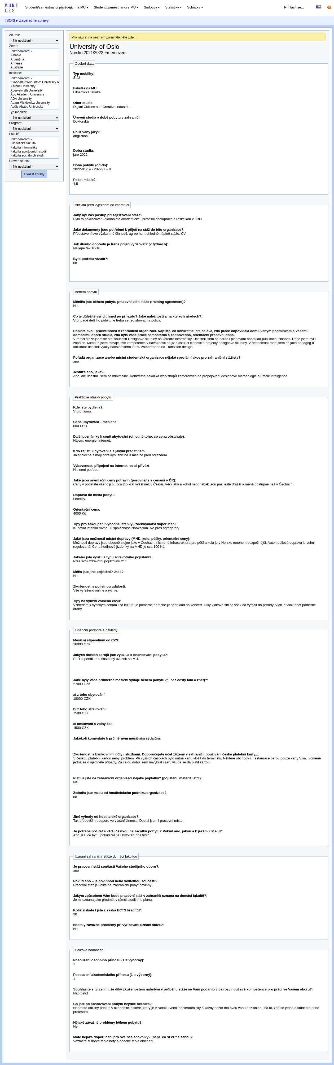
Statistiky (172, 7)
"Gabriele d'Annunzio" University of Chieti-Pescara (34, 82)
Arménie (34, 64)
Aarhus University (34, 86)
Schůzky (193, 7)
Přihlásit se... (294, 7)
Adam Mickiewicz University (34, 103)
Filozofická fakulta (34, 143)
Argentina (34, 60)
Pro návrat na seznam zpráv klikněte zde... (104, 37)
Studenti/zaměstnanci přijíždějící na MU (55, 7)
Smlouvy (150, 7)
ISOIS (10, 20)
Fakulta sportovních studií (34, 152)
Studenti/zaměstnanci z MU (115, 7)
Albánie (34, 55)
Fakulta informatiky (34, 148)
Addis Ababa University (34, 107)
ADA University (34, 99)
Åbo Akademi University (34, 95)
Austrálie (34, 67)
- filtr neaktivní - (34, 51)
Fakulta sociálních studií (34, 156)
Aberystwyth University (34, 91)
